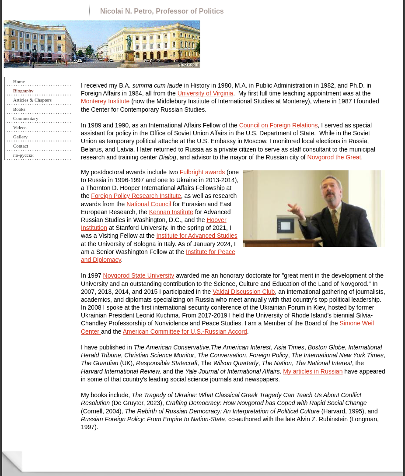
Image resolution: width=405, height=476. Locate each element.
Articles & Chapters (32, 99)
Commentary (25, 118)
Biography (23, 90)
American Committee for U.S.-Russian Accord (185, 331)
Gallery (20, 136)
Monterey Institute (105, 101)
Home (19, 81)
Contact (20, 145)
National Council (148, 204)
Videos (20, 127)
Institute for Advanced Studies (197, 235)
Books (19, 109)
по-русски (23, 155)
